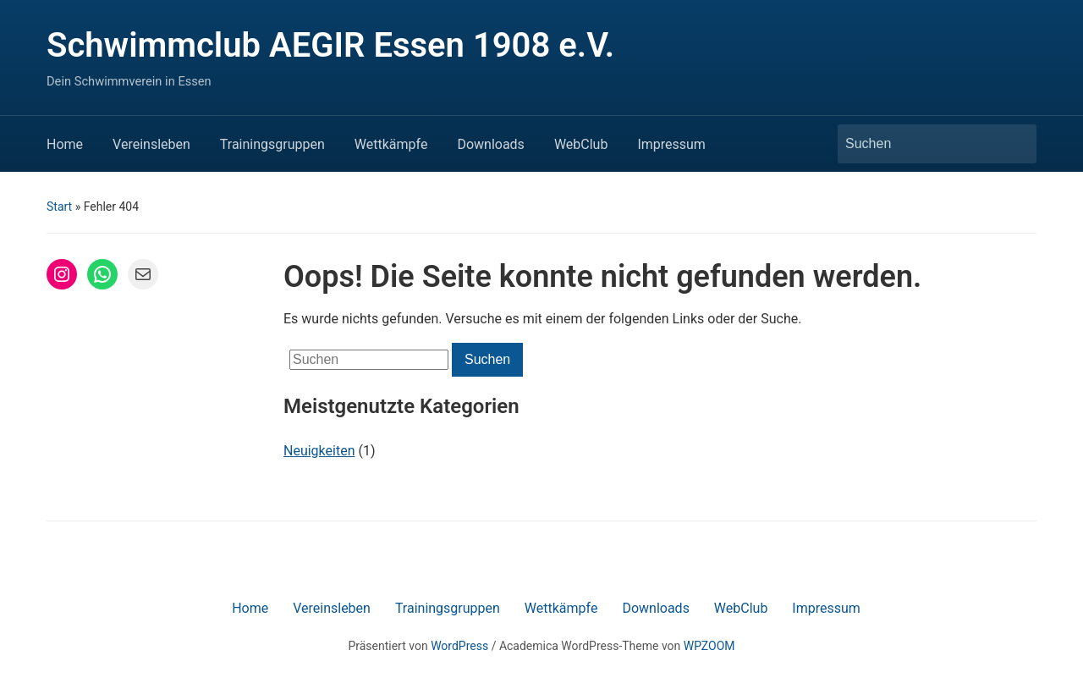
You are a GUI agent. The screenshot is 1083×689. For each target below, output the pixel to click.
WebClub (581, 144)
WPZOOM (709, 646)
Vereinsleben (151, 144)
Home (65, 144)
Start (59, 206)
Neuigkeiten (319, 451)
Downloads (490, 144)
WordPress (459, 646)
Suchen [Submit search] (1015, 144)
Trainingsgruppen (272, 144)
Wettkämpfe (391, 144)
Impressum (671, 144)
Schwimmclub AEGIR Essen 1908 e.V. (330, 45)
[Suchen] (921, 143)
